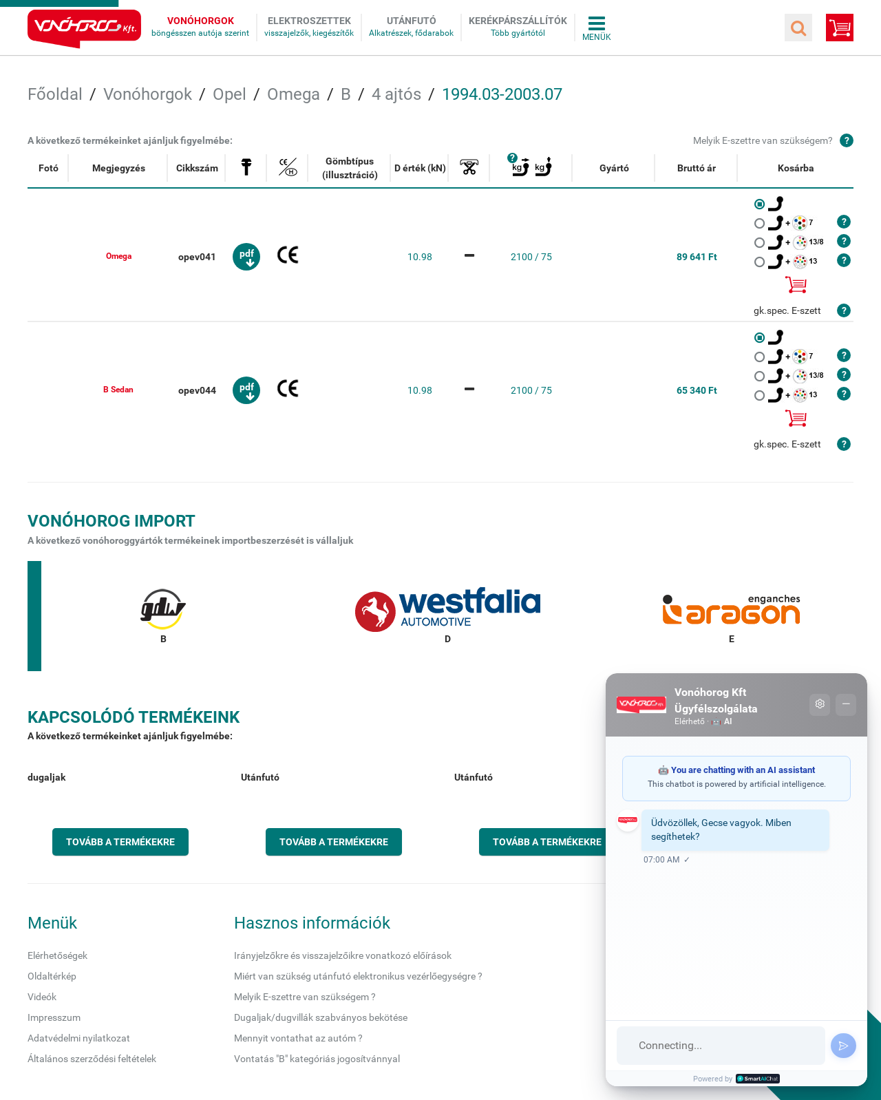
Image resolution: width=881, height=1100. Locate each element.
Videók (42, 996)
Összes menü (596, 27)
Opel (229, 94)
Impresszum (54, 1017)
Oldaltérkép (52, 976)
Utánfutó (411, 20)
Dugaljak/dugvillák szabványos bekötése (320, 1017)
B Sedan (118, 389)
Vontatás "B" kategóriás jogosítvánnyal (317, 1058)
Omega (293, 94)
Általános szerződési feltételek (92, 1058)
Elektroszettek (309, 20)
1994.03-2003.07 (502, 94)
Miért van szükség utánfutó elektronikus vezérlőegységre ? (358, 976)
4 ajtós (396, 94)
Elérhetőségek (57, 955)
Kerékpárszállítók (518, 20)
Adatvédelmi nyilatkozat (79, 1038)
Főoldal (55, 94)
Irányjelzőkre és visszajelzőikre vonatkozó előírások (343, 955)
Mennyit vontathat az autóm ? (298, 1038)
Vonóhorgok (200, 20)
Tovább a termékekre (120, 841)
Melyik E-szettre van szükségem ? (305, 996)
